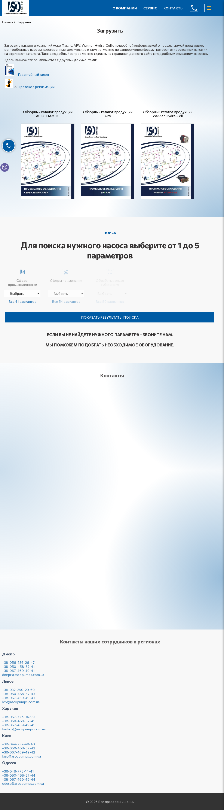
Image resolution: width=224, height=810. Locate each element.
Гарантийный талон (33, 74)
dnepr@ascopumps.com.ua (23, 676)
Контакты (173, 8)
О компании (125, 8)
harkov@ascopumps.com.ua (24, 731)
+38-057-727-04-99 (18, 719)
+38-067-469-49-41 (18, 672)
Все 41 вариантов (22, 301)
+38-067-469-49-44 (18, 781)
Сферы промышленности (22, 277)
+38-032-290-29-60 (18, 691)
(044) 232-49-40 (197, 7)
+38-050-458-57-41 (18, 668)
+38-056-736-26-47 (18, 664)
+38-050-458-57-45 (18, 723)
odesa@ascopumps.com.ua (23, 785)
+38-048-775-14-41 (18, 773)
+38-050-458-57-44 (18, 777)
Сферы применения (66, 275)
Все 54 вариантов (66, 301)
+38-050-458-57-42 (18, 750)
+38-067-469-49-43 (18, 700)
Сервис (150, 8)
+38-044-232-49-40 (18, 746)
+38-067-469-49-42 (18, 754)
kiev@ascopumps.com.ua (21, 758)
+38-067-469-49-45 (18, 727)
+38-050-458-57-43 (18, 696)
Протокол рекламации (36, 87)
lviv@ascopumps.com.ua (21, 704)
